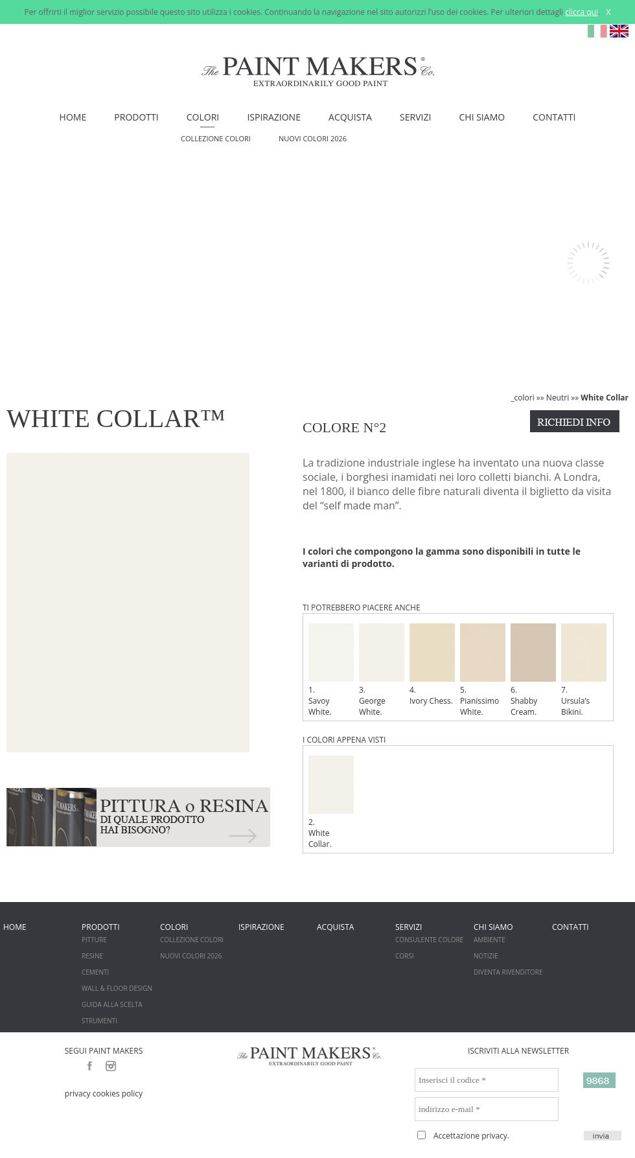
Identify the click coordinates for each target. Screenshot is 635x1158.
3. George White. (381, 670)
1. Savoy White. (331, 670)
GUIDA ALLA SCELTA (112, 1004)
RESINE (92, 955)
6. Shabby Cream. (533, 670)
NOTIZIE (486, 955)
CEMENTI (95, 972)
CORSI (404, 955)
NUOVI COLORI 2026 (313, 138)
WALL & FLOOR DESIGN (117, 988)
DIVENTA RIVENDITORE (508, 972)
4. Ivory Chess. (432, 664)
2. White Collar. (331, 803)
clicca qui (581, 11)
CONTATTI (554, 117)
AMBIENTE (489, 939)
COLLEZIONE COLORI (216, 138)
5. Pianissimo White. (482, 670)
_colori (522, 397)
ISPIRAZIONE (274, 117)
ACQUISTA (350, 117)
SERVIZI (415, 117)
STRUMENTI (99, 1020)
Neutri (557, 397)
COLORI (203, 117)
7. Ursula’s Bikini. (583, 670)
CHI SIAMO (482, 117)
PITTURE (94, 939)
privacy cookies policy (104, 1093)
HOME (73, 117)
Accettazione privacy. (471, 1135)
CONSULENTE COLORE (429, 939)
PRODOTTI (136, 117)
